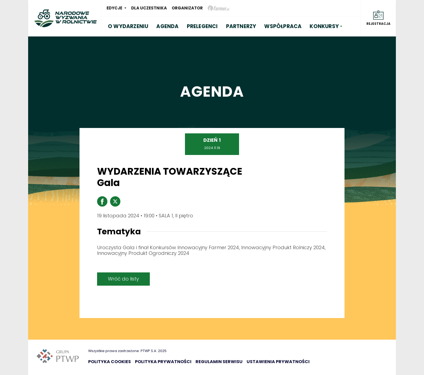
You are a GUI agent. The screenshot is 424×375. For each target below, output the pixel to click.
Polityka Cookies (109, 362)
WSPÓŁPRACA (283, 26)
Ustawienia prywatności (278, 362)
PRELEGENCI (202, 26)
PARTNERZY (241, 26)
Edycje (114, 8)
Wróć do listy (123, 278)
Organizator (187, 8)
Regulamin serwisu (219, 362)
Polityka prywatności (163, 362)
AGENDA (167, 26)
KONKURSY (324, 26)
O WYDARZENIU (128, 26)
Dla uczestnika (149, 8)
